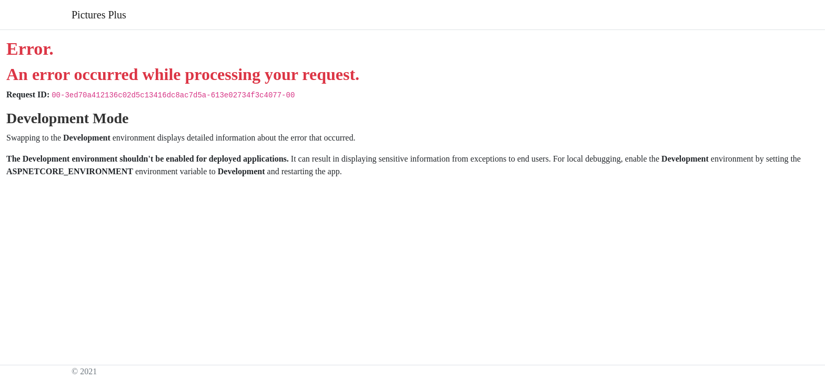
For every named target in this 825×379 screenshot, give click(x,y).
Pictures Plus (99, 15)
